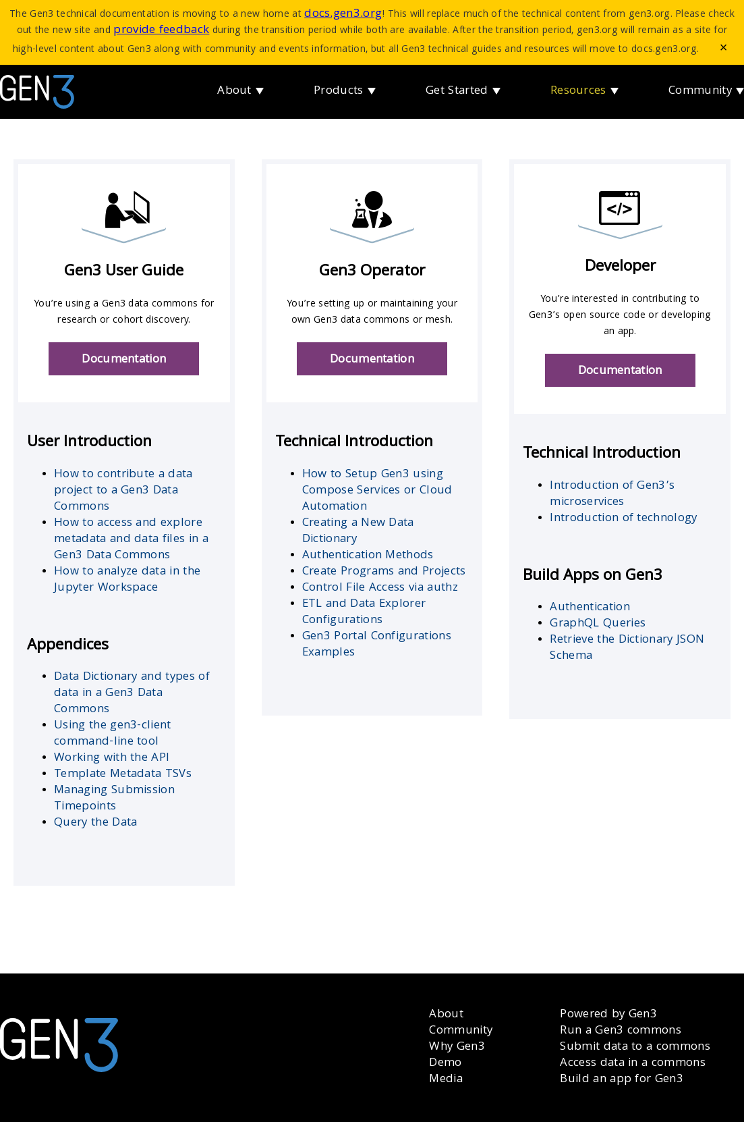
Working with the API (111, 758)
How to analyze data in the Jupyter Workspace (127, 580)
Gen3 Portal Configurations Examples (376, 645)
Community (700, 91)
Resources (578, 91)
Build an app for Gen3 (621, 1080)
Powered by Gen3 (608, 1015)
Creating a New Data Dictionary (358, 532)
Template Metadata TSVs (123, 774)
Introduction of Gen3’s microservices (612, 494)
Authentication (589, 608)
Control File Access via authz (380, 588)
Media (446, 1080)
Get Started (457, 91)
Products (339, 91)
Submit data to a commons (635, 1047)
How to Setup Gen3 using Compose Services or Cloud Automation (377, 491)
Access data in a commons (633, 1063)
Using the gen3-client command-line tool (112, 734)
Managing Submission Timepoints (114, 799)
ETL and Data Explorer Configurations (364, 613)
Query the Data (95, 823)
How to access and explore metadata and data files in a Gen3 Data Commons (131, 540)
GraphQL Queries (598, 624)
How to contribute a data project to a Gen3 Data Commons (123, 491)
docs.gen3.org (343, 14)
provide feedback (161, 31)
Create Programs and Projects (384, 572)
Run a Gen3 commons (620, 1031)
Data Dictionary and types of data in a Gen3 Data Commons (132, 694)
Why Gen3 (457, 1047)
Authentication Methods (368, 556)
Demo (445, 1063)
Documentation (124, 360)
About (234, 91)
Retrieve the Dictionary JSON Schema (627, 648)
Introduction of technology (623, 519)
